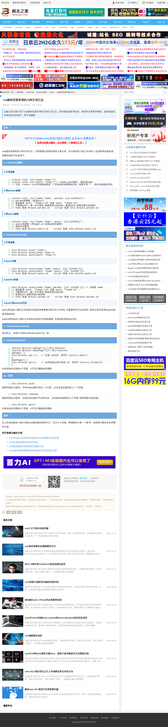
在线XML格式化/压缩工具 (139, 322)
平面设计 (146, 22)
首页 (12, 92)
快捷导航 (163, 3)
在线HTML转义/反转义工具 (140, 334)
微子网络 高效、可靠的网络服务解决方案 (104, 64)
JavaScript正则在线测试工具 (140, 343)
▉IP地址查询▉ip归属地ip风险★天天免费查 (63, 56)
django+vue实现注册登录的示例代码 (143, 268)
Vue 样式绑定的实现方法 (138, 276)
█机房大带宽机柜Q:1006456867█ (142, 53)
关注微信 (149, 3)
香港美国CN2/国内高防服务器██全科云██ (21, 71)
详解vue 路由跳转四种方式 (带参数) (145, 161)
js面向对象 (63, 27)
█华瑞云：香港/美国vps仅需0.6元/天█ (102, 67)
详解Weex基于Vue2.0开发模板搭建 (143, 285)
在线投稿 (115, 718)
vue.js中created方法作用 (140, 178)
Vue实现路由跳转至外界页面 (23, 442)
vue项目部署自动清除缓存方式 (40, 546)
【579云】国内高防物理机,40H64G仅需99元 (22, 60)
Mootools (81, 27)
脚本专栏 (50, 22)
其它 (132, 27)
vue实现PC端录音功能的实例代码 (42, 582)
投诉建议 (105, 718)
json (46, 27)
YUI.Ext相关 (7, 27)
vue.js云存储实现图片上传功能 (141, 251)
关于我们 (53, 718)
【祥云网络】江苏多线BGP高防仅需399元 (146, 64)
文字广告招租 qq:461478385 (56, 49)
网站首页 (7, 22)
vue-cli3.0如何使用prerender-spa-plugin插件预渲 (148, 281)
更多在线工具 (134, 351)
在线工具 (47, 3)
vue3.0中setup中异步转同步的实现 (142, 272)
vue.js (104, 27)
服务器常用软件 (19, 3)
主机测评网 (35, 3)
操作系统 (117, 22)
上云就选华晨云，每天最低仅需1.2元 (60, 67)
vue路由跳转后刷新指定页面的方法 (26, 446)
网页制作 (21, 22)
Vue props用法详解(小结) (140, 174)
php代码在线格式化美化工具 (140, 326)
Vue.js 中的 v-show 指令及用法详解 (144, 186)
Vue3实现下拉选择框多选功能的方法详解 (145, 289)
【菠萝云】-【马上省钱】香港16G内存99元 (22, 53)
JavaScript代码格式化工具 (139, 318)
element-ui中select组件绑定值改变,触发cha (147, 182)
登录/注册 (120, 3)
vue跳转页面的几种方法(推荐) (142, 157)
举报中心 (134, 3)
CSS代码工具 (133, 313)
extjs (72, 27)
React (125, 27)
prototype (18, 27)
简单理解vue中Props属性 (140, 190)
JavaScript (30, 92)
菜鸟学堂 (5, 3)
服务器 (90, 22)
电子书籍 (103, 22)
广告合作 (63, 718)
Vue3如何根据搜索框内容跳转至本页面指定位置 (33, 450)
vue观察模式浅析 (33, 635)
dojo (97, 27)
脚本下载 (64, 22)
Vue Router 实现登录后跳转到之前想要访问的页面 (34, 438)
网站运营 (132, 22)
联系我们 (73, 718)
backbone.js (114, 27)
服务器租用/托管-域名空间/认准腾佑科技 (145, 67)
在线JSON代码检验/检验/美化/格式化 (144, 339)
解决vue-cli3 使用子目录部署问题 (41, 689)
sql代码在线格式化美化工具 (140, 330)
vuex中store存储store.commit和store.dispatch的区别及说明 (56, 618)
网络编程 (36, 22)
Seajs (90, 27)
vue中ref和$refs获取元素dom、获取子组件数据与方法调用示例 (57, 653)
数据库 (78, 22)
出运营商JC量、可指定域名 (15, 49)
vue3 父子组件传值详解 (36, 528)
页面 (19, 512)
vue (8, 512)
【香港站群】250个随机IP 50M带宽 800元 (62, 60)
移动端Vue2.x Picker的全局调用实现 (43, 600)
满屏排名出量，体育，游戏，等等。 (101, 49)
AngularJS (38, 27)
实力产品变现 (9, 56)
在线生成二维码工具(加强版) (140, 347)
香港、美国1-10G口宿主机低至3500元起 (103, 60)
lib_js (54, 27)
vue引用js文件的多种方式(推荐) (143, 153)
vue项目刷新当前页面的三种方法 (144, 165)
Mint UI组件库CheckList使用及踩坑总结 (45, 564)
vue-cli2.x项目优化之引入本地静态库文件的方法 (49, 671)
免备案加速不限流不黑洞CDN (99, 53)
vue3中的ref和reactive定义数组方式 (143, 264)
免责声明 (84, 718)
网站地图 (94, 718)
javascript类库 (42, 92)
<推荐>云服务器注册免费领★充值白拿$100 (147, 49)
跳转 (14, 512)
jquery (28, 27)
